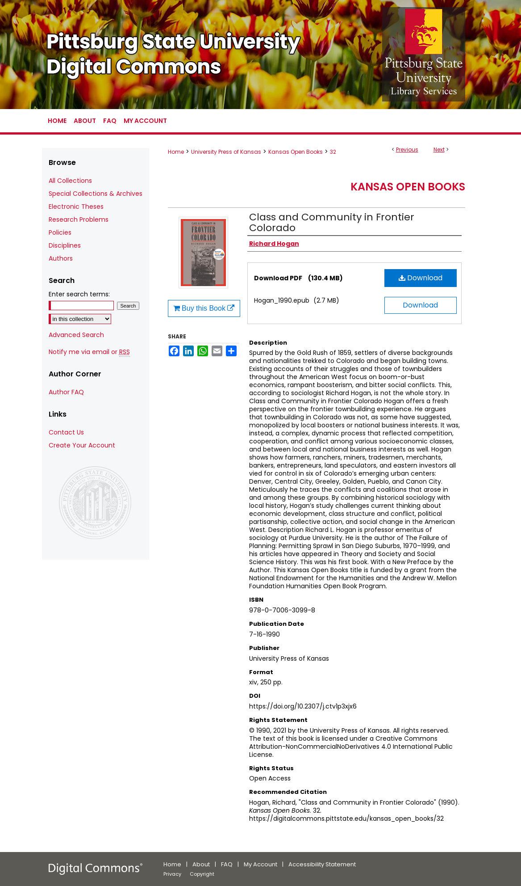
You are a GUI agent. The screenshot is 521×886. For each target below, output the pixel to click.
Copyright (202, 874)
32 (333, 152)
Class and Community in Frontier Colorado (331, 222)
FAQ (227, 864)
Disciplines (65, 245)
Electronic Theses (76, 206)
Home (176, 152)
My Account (260, 864)
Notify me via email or (89, 352)
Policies (60, 232)
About (201, 864)
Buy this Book (204, 308)
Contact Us (66, 432)
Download (420, 278)
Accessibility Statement (322, 864)
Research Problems (78, 219)
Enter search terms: (79, 294)
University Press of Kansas (226, 152)
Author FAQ (66, 392)
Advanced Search (76, 334)
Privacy (172, 874)
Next (439, 149)
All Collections (70, 180)
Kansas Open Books (295, 152)
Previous (407, 149)
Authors (61, 258)
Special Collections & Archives (95, 193)
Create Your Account (82, 445)
